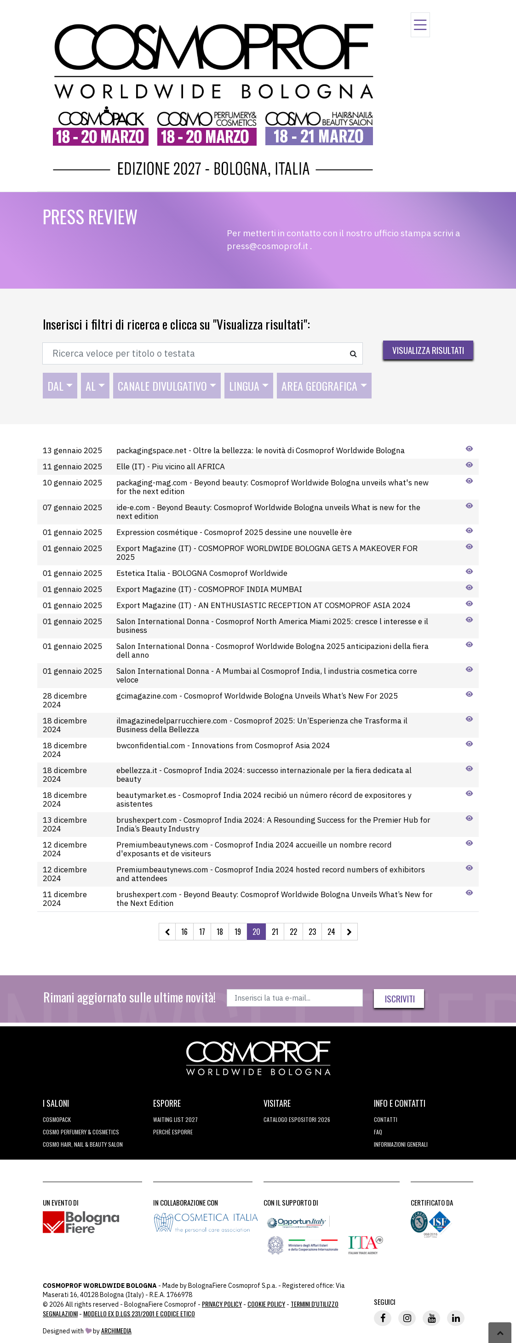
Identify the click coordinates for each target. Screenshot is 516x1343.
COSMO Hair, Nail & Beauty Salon (83, 1144)
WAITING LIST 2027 (175, 1119)
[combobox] (60, 385)
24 (331, 931)
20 (256, 931)
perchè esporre (173, 1132)
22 (293, 931)
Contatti (385, 1119)
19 (238, 931)
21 (275, 931)
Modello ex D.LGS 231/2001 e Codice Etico (139, 1313)
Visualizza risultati (428, 349)
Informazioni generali (401, 1144)
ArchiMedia (116, 1330)
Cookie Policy (266, 1304)
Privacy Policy (222, 1304)
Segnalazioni (60, 1313)
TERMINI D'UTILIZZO (314, 1304)
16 (184, 931)
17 (202, 931)
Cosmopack (57, 1119)
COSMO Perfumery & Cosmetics (81, 1132)
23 (312, 931)
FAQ (378, 1132)
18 (220, 931)
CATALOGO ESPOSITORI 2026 (297, 1119)
